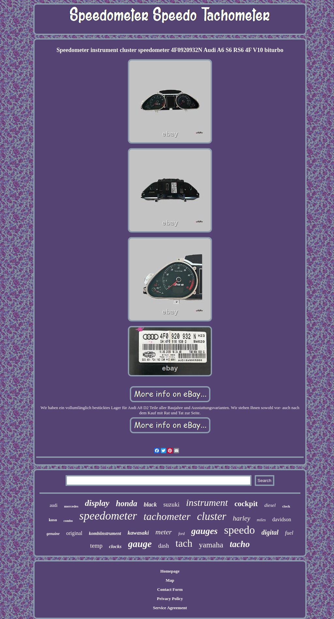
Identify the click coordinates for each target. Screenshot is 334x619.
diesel (270, 505)
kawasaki (138, 533)
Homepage (169, 571)
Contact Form (170, 589)
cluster (211, 516)
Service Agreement (170, 607)
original (74, 533)
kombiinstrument (105, 533)
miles (261, 519)
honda (126, 503)
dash (163, 545)
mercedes (71, 506)
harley (241, 518)
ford (181, 533)
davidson (281, 519)
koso (53, 519)
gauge (140, 544)
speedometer (108, 515)
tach (183, 543)
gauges (204, 531)
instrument (207, 502)
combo (68, 521)
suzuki (171, 504)
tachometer (167, 516)
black (150, 504)
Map (170, 580)
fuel (289, 533)
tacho (240, 544)
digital (270, 532)
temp (96, 545)
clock (286, 506)
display (97, 503)
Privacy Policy (170, 598)
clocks (115, 546)
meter (164, 532)
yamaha (211, 545)
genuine (53, 533)
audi (53, 505)
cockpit (246, 504)
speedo (239, 530)
